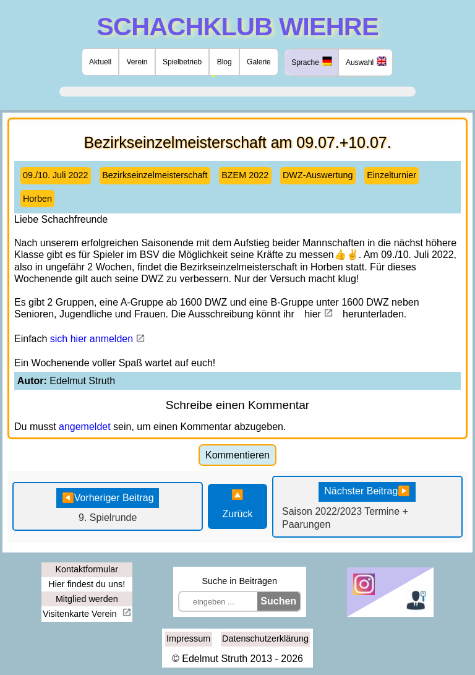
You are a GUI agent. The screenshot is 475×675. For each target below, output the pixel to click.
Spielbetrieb (182, 62)
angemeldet (85, 426)
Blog (224, 62)
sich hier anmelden (91, 338)
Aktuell (100, 62)
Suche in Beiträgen (239, 581)
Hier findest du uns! (86, 584)
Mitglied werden (87, 599)
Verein (137, 62)
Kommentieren (237, 455)
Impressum (188, 638)
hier (312, 314)
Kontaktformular (86, 569)
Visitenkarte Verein (81, 614)
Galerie (259, 62)
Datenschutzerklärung (265, 638)
